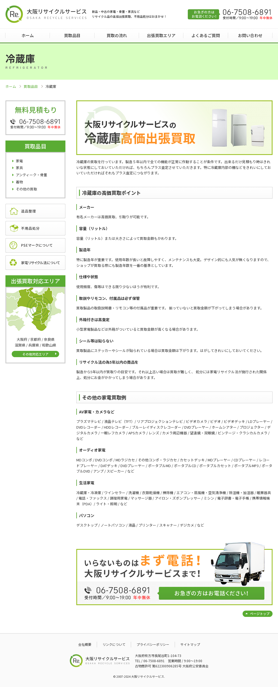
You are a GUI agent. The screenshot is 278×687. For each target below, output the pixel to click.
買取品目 (72, 35)
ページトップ (260, 613)
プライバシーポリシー (153, 644)
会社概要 (84, 644)
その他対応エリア (35, 354)
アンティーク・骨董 (31, 174)
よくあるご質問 (205, 35)
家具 (19, 167)
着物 (19, 181)
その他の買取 (26, 189)
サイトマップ (190, 644)
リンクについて (113, 644)
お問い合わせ (250, 35)
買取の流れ (117, 35)
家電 (19, 160)
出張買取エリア (161, 35)
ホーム (28, 35)
